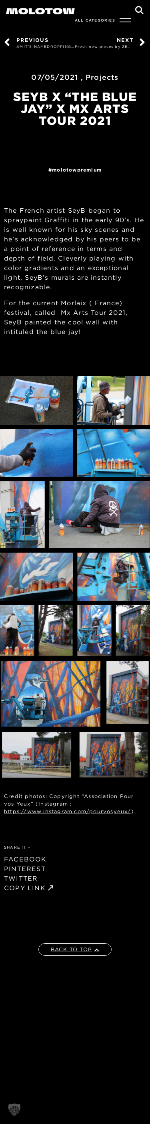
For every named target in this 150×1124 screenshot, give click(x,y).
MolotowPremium (77, 170)
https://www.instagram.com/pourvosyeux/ (67, 811)
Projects (102, 77)
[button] (14, 1109)
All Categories (95, 20)
